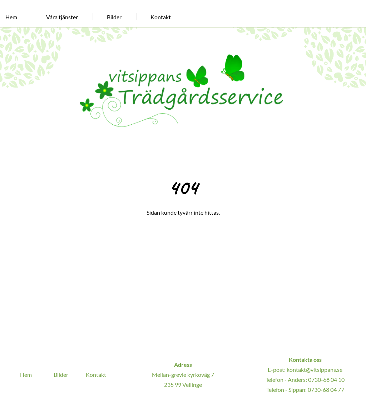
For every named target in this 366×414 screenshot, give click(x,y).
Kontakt (160, 17)
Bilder (114, 17)
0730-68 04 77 (325, 389)
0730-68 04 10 (326, 379)
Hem (11, 17)
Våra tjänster (62, 17)
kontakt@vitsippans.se (314, 369)
